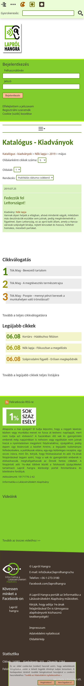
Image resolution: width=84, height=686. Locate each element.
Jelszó (7, 81)
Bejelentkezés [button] (12, 95)
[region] (42, 185)
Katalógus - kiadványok (18, 154)
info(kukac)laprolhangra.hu (56, 572)
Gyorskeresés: (10, 13)
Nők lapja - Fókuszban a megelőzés (44, 348)
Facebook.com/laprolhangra (47, 583)
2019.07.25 (10, 188)
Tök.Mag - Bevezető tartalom (28, 270)
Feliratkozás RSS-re (19, 402)
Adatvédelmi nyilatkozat (44, 633)
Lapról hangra (13, 609)
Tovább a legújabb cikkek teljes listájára (31, 375)
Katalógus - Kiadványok (38, 142)
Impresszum (37, 628)
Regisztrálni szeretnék (17, 110)
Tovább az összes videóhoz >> (21, 540)
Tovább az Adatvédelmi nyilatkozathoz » (43, 675)
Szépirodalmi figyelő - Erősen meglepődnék (50, 359)
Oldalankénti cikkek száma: (20, 160)
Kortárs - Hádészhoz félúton (40, 336)
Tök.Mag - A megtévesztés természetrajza (36, 283)
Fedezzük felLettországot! (14, 200)
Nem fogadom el (65, 682)
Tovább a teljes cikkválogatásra (25, 315)
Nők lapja (41, 154)
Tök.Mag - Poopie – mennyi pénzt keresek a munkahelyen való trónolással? (37, 297)
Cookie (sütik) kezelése (17, 114)
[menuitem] (42, 128)
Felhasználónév (14, 70)
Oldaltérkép (36, 639)
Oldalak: (8, 170)
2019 (52, 154)
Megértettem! (46, 682)
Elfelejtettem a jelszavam (18, 106)
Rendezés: (9, 178)
